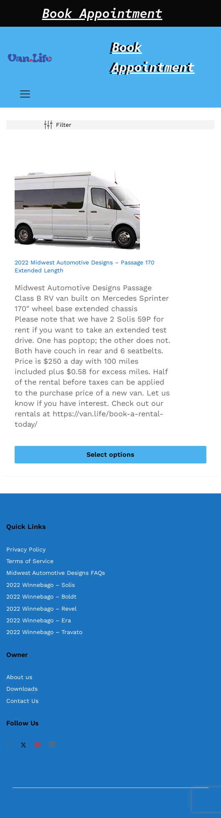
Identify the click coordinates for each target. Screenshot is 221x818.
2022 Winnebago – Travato (44, 632)
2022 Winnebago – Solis (40, 584)
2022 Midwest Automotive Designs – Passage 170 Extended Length (85, 266)
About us (19, 677)
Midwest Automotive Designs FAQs (55, 572)
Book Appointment (102, 13)
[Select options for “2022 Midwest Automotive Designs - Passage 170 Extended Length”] (110, 454)
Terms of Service (29, 561)
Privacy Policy (26, 549)
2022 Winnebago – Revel (41, 608)
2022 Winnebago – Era (38, 620)
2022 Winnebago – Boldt (41, 596)
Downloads (22, 688)
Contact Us (22, 700)
